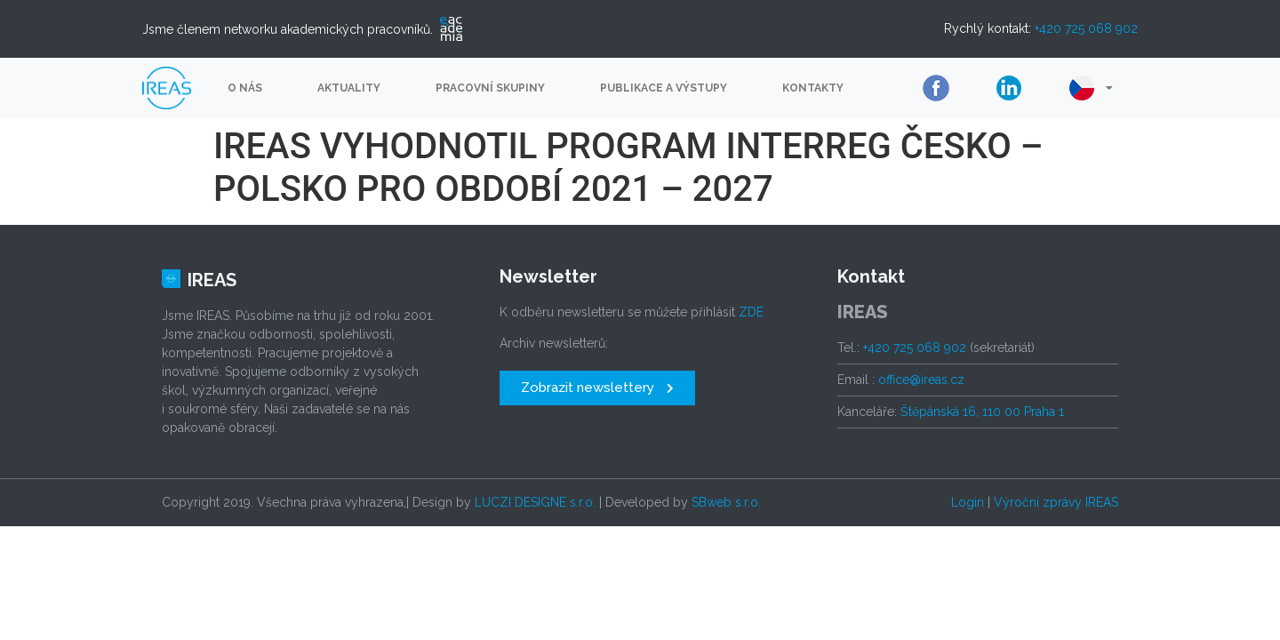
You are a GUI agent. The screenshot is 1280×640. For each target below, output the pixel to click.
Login (967, 502)
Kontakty (813, 88)
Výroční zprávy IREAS (1056, 502)
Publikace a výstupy (663, 88)
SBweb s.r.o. (726, 502)
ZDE (751, 312)
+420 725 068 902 (1086, 28)
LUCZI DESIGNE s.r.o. (535, 502)
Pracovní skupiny (490, 88)
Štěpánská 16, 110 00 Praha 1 (982, 411)
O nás (245, 88)
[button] (597, 388)
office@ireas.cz (921, 379)
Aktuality (348, 88)
